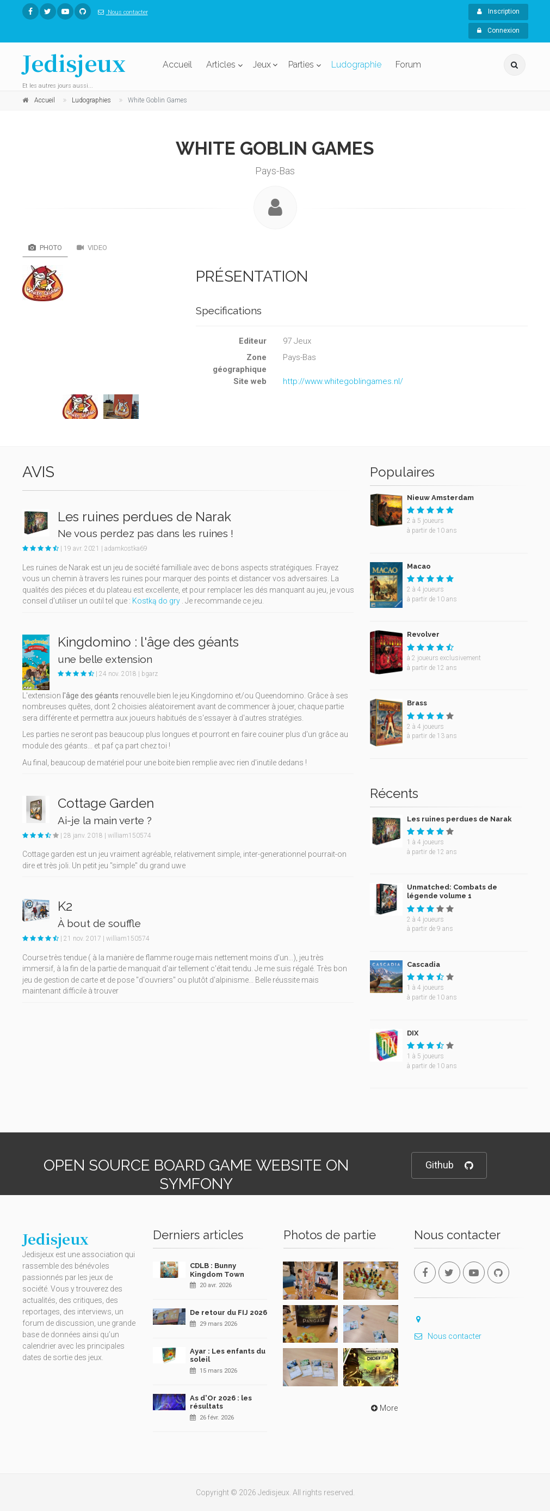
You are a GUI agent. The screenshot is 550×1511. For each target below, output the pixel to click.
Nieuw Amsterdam (440, 497)
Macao (419, 566)
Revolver (423, 634)
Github (449, 1165)
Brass (417, 703)
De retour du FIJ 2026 (228, 1312)
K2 (65, 906)
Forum (408, 64)
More (383, 1408)
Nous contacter (121, 12)
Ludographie (356, 64)
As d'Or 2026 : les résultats (221, 1402)
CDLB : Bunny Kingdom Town (217, 1270)
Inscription (498, 11)
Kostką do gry (156, 600)
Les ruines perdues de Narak (144, 517)
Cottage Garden (106, 803)
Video (92, 247)
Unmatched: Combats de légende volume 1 (452, 891)
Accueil (177, 64)
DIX (412, 1033)
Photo (45, 247)
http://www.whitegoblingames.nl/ (343, 381)
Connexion (498, 30)
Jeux (262, 64)
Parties (301, 64)
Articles (221, 64)
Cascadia (423, 964)
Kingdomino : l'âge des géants (148, 642)
